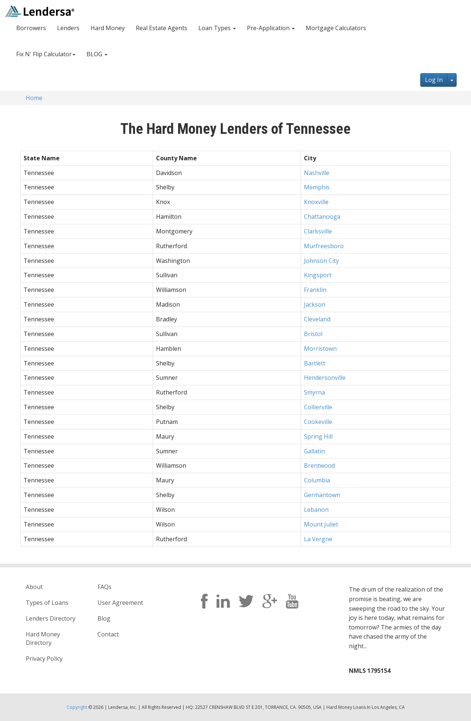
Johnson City (321, 261)
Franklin (315, 290)
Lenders (68, 28)
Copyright (77, 707)
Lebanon (316, 510)
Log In (434, 80)
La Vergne (318, 539)
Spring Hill (318, 436)
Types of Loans (47, 603)
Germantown (322, 495)
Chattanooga (322, 217)
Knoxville (316, 202)
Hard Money (108, 28)
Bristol (313, 334)
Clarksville (318, 231)
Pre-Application (271, 28)
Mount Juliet (321, 524)
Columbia (317, 480)
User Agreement (120, 603)
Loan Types (217, 28)
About (34, 587)
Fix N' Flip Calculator (45, 54)
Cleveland (317, 319)
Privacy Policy (44, 658)
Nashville (316, 173)
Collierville (318, 407)
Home (34, 98)
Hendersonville (325, 378)
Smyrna (314, 392)
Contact (108, 634)
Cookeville (318, 422)
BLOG (96, 54)
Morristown (320, 349)
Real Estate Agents (161, 28)
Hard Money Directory (43, 638)
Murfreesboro (324, 246)
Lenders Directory (50, 618)
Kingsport (318, 275)
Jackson (314, 304)
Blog (104, 618)
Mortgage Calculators (336, 28)
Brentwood (319, 465)
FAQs (104, 587)
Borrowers (31, 28)
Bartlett (314, 363)
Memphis (317, 187)
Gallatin (314, 451)
